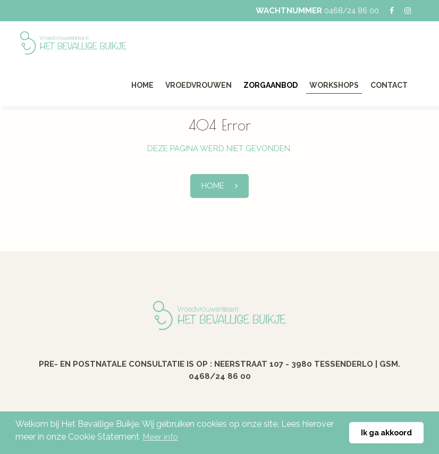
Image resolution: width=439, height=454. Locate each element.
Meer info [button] (160, 437)
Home (142, 85)
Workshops (334, 85)
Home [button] (212, 186)
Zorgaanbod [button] (270, 85)
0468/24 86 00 (351, 10)
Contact (389, 85)
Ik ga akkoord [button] (386, 432)
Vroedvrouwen (198, 85)
